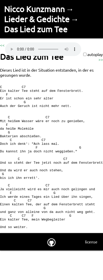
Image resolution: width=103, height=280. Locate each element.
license (91, 271)
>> (100, 59)
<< (2, 44)
